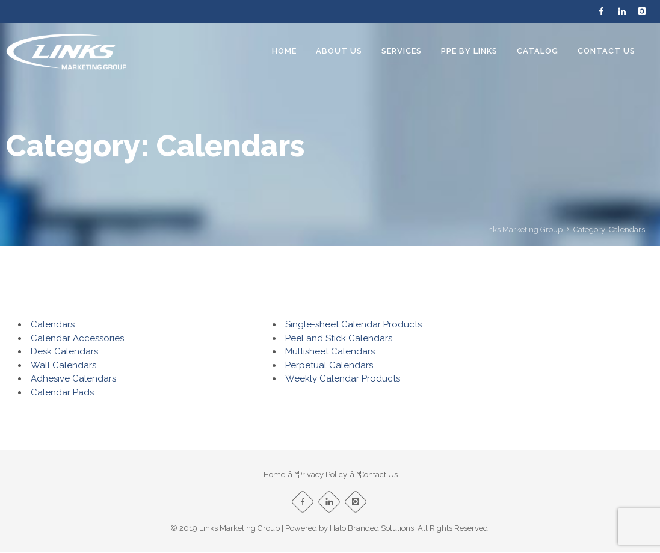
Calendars (53, 324)
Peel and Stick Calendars (338, 338)
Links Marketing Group (522, 229)
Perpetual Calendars (329, 365)
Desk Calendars (64, 351)
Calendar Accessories (77, 338)
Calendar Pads (62, 392)
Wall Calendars (63, 365)
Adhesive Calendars (73, 378)
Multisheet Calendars (330, 351)
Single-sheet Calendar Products (353, 324)
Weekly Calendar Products (342, 378)
